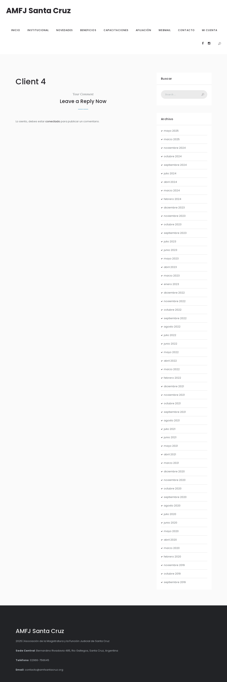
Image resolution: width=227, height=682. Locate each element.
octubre (173, 156)
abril (170, 182)
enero (171, 284)
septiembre (175, 165)
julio (170, 173)
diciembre (174, 207)
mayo (171, 131)
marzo (172, 139)
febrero (172, 199)
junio (170, 250)
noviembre (175, 148)
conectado (52, 121)
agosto (172, 327)
